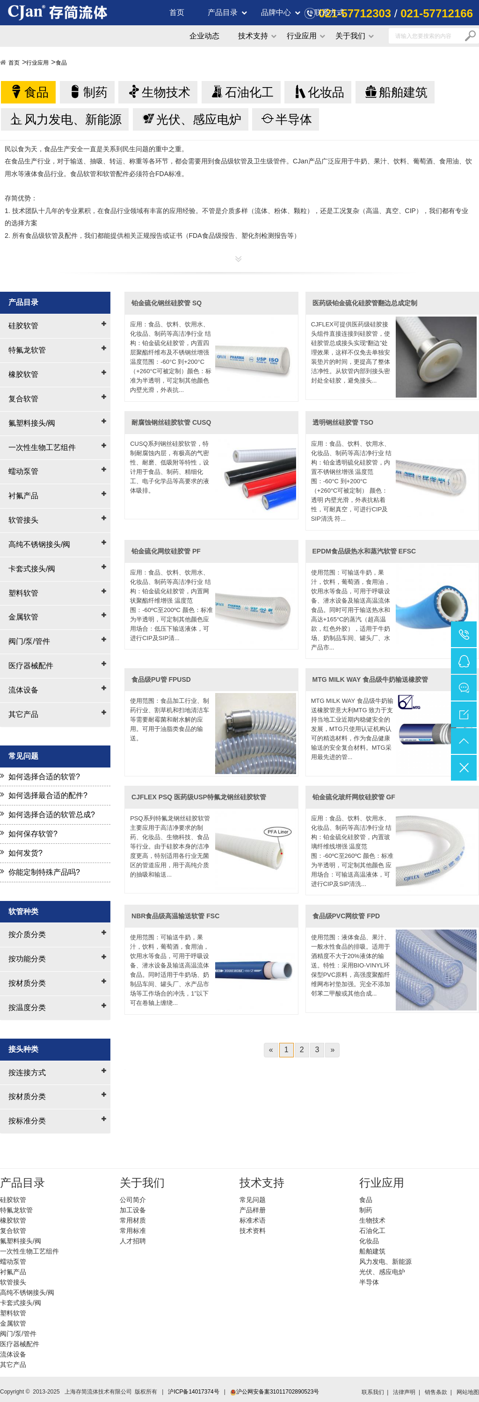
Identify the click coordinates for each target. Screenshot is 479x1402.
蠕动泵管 (23, 471)
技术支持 (253, 36)
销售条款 (436, 1392)
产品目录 (223, 12)
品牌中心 (276, 12)
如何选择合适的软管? (44, 777)
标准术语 (253, 1220)
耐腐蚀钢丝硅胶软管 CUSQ (171, 422)
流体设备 (23, 690)
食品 (61, 62)
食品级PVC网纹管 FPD (346, 916)
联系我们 (373, 1392)
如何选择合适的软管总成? (51, 815)
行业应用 (302, 36)
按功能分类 (27, 959)
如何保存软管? (33, 834)
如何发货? (25, 853)
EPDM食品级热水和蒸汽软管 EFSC (364, 551)
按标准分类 (27, 1121)
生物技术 (166, 92)
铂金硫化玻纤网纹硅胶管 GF (353, 797)
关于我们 (350, 36)
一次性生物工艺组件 (42, 447)
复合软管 (23, 399)
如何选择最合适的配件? (47, 795)
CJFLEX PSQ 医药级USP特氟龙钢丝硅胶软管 (198, 797)
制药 (95, 92)
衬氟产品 (23, 496)
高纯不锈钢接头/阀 (39, 544)
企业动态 (204, 36)
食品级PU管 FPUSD (161, 679)
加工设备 (133, 1210)
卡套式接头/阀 (31, 569)
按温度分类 (27, 1007)
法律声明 (404, 1392)
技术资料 (253, 1230)
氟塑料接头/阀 (31, 423)
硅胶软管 (23, 326)
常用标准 (133, 1230)
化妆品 (326, 92)
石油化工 (249, 92)
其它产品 (23, 714)
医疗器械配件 (30, 666)
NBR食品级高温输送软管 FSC (175, 916)
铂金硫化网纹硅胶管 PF (166, 551)
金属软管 (23, 617)
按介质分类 (27, 934)
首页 (176, 12)
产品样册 (253, 1210)
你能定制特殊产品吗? (44, 872)
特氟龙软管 (27, 350)
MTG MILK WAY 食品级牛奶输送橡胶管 (370, 679)
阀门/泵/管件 (29, 641)
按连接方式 (27, 1073)
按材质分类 (27, 983)
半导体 (294, 119)
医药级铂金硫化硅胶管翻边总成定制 (364, 303)
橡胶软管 (23, 374)
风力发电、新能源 (73, 119)
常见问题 (253, 1199)
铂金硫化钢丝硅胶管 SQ (166, 303)
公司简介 (133, 1199)
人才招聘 (133, 1241)
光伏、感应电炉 (198, 119)
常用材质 (133, 1220)
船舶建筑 (403, 92)
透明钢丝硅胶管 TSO (343, 422)
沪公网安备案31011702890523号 (274, 1391)
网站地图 (468, 1392)
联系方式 (329, 12)
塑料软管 (23, 593)
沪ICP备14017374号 (193, 1391)
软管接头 (23, 520)
